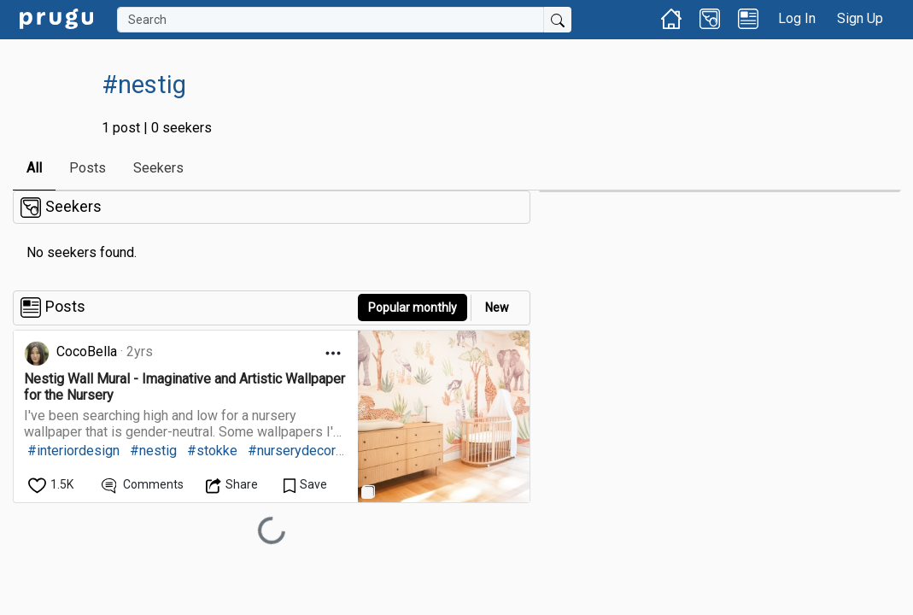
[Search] (330, 19)
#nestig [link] (153, 450)
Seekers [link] (158, 168)
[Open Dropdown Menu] (333, 353)
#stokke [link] (212, 450)
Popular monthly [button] (412, 307)
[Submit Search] (557, 19)
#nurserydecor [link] (292, 450)
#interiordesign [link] (73, 450)
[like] (52, 484)
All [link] (34, 168)
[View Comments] (143, 484)
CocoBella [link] (86, 351)
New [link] (497, 307)
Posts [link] (87, 168)
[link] (56, 17)
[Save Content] (305, 484)
